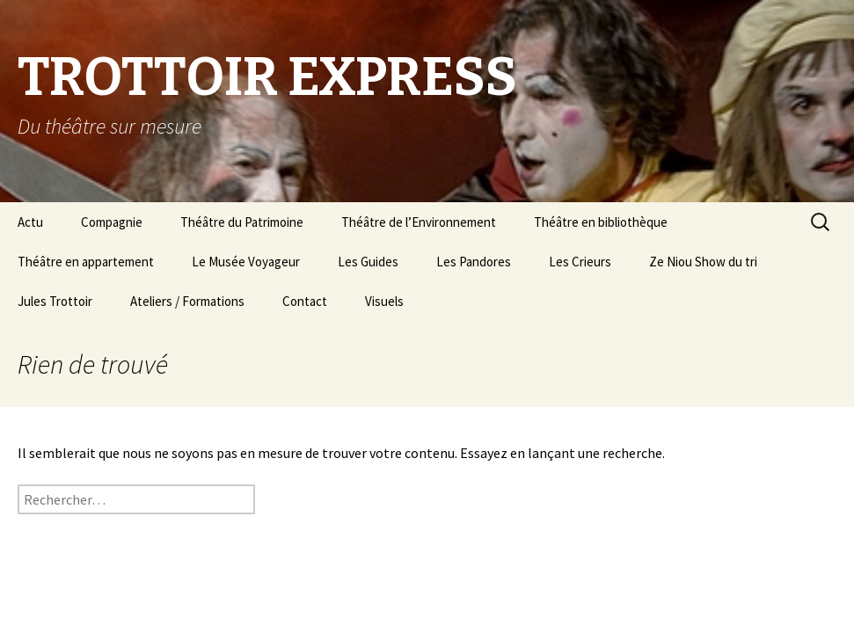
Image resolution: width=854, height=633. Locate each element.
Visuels (384, 301)
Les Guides (368, 261)
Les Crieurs (580, 261)
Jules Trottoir (55, 301)
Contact (304, 301)
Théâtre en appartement (86, 261)
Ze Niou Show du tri (703, 261)
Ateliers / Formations (187, 301)
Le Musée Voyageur (246, 261)
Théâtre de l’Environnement (418, 222)
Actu (30, 222)
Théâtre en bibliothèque (601, 222)
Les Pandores (473, 261)
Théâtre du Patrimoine (241, 222)
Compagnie (111, 222)
